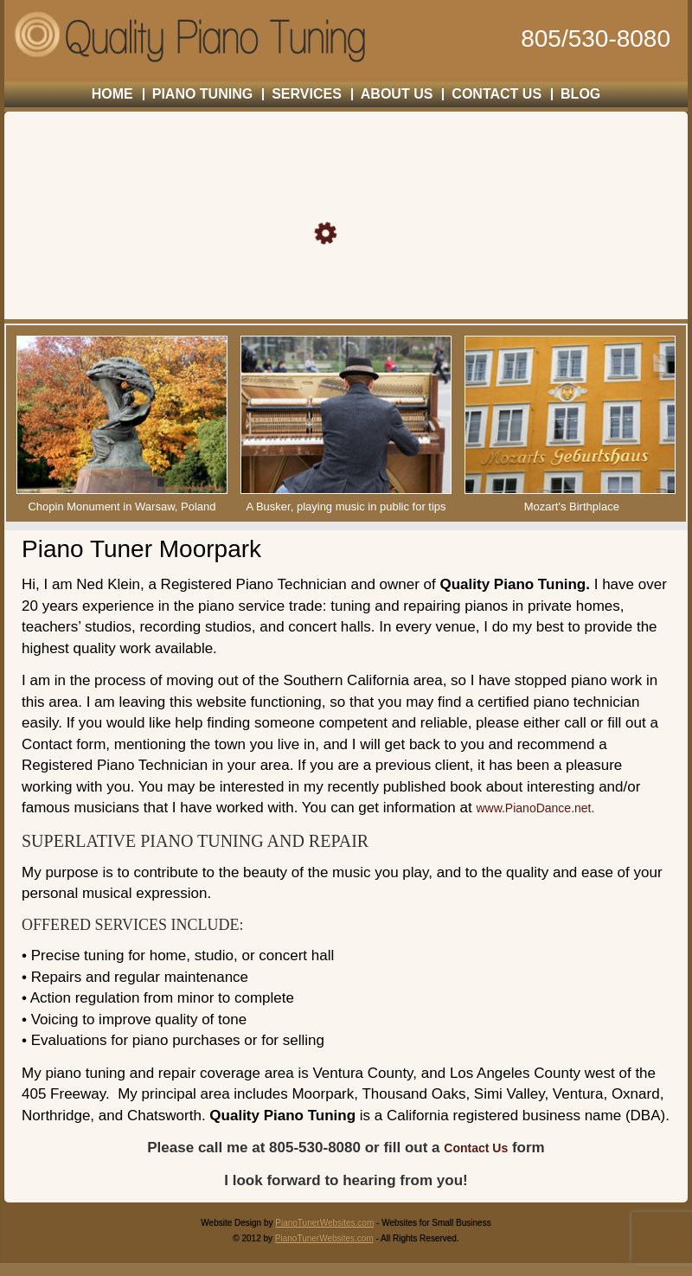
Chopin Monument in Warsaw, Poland (121, 506)
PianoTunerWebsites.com (324, 1223)
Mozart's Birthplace (571, 506)
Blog (580, 94)
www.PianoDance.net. (535, 808)
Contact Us (476, 1148)
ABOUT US (397, 94)
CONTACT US (496, 94)
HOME (112, 94)
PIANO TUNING (202, 94)
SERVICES (307, 94)
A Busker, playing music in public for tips (345, 506)
